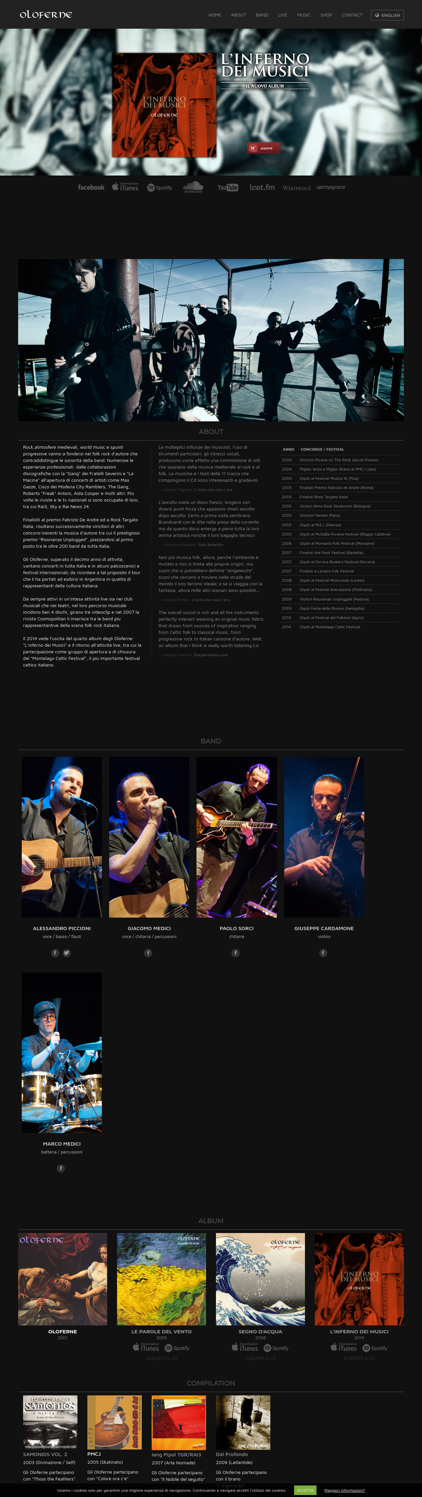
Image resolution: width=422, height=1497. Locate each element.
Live (282, 14)
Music (304, 14)
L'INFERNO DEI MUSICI (359, 1096)
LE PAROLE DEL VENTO (162, 1096)
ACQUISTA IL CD (161, 1122)
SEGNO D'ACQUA (261, 1096)
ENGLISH (387, 15)
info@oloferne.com (49, 1342)
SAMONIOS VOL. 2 (45, 1219)
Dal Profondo (232, 1219)
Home (214, 14)
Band (262, 14)
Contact (352, 14)
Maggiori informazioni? (344, 1490)
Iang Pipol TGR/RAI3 (176, 1219)
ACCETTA (305, 1490)
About (238, 14)
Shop (326, 14)
